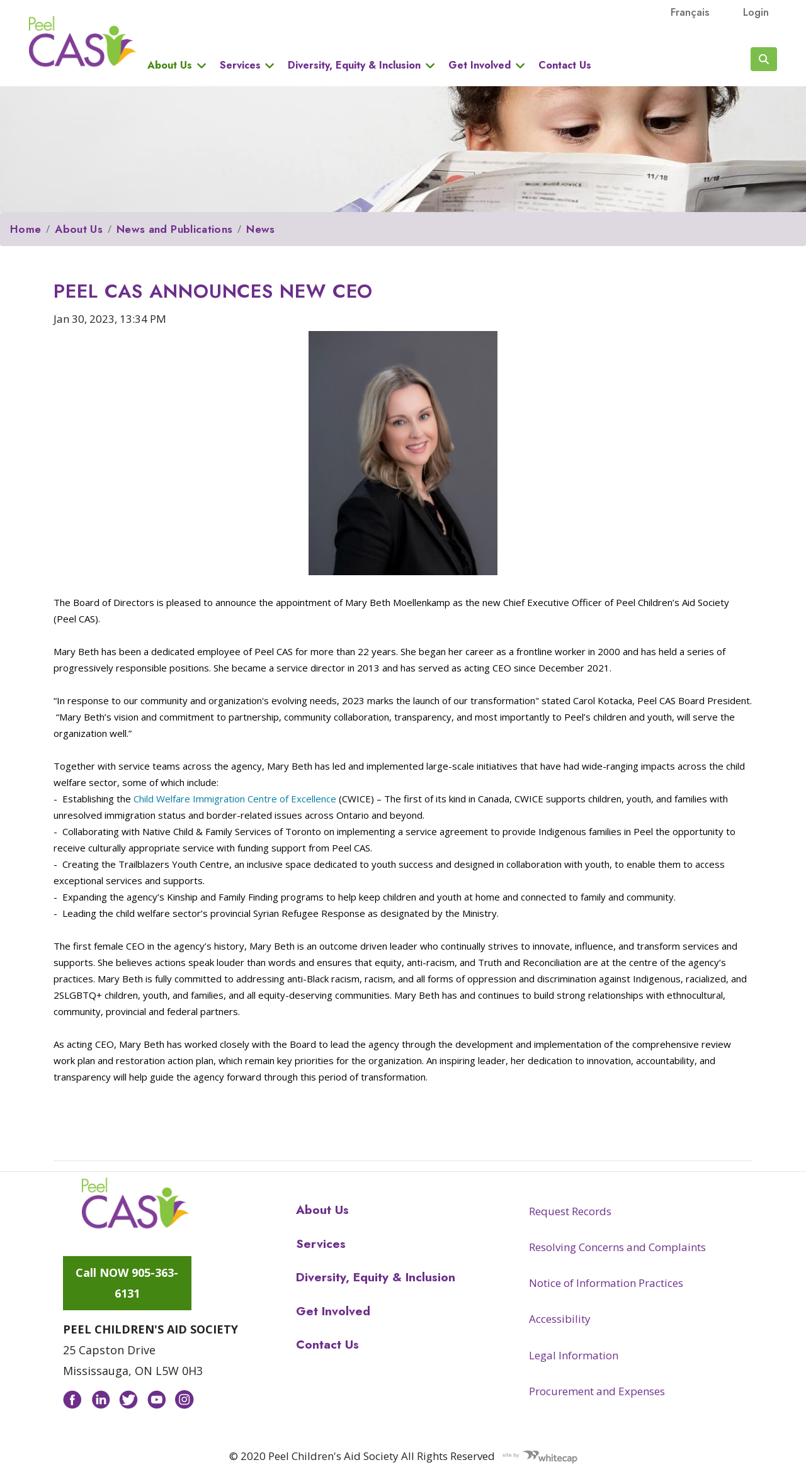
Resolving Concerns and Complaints (617, 1247)
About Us (169, 65)
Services (240, 65)
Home (25, 229)
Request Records (570, 1211)
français (690, 12)
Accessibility (560, 1318)
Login (756, 12)
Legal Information (573, 1355)
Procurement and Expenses (597, 1391)
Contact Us (564, 65)
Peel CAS (82, 41)
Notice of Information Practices (606, 1283)
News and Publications (174, 229)
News (260, 229)
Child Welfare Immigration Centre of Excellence (234, 798)
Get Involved (479, 65)
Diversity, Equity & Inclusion (354, 65)
